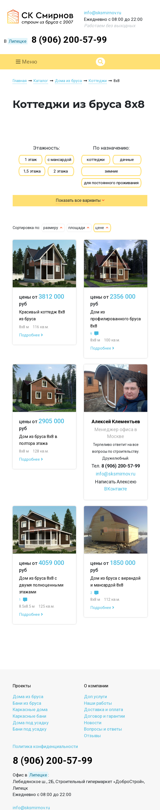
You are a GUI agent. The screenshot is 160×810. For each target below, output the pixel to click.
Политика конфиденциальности (45, 746)
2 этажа (61, 171)
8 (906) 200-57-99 (69, 39)
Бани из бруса (27, 703)
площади (79, 228)
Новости (92, 722)
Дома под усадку (31, 722)
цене (102, 228)
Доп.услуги (95, 696)
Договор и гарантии (104, 716)
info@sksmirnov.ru (102, 12)
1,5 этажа (32, 171)
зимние (111, 171)
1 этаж (31, 159)
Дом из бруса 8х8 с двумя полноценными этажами (41, 585)
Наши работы (98, 703)
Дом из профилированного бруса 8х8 (115, 318)
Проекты (22, 685)
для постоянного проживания (111, 182)
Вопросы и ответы (103, 729)
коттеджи (96, 159)
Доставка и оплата (103, 709)
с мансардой (59, 159)
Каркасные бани (29, 716)
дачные (127, 159)
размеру (53, 228)
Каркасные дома (30, 709)
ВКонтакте (115, 489)
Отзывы (92, 735)
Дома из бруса (28, 696)
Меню (26, 62)
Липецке (17, 41)
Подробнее (31, 335)
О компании (96, 685)
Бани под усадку (29, 729)
